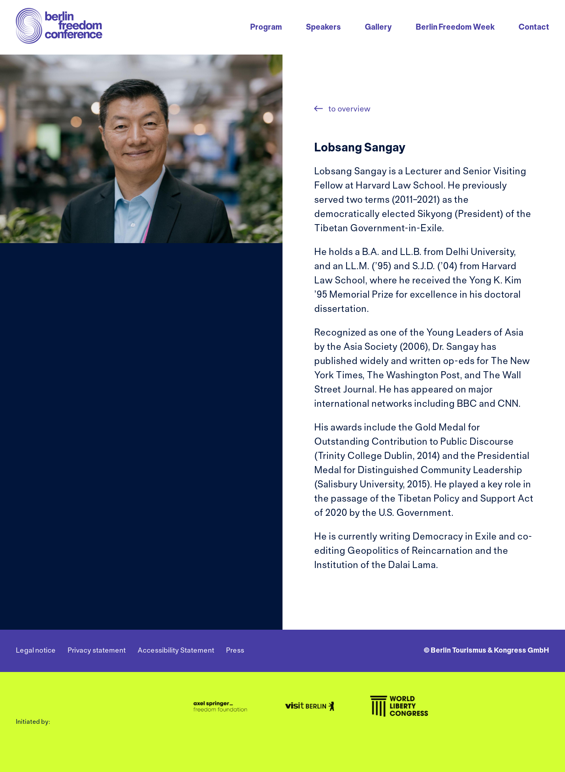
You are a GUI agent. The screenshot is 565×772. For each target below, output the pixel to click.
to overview (349, 109)
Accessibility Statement (175, 650)
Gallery (378, 27)
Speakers (323, 27)
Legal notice (36, 650)
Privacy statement (97, 650)
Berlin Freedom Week (455, 27)
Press (235, 650)
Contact (533, 27)
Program (266, 27)
